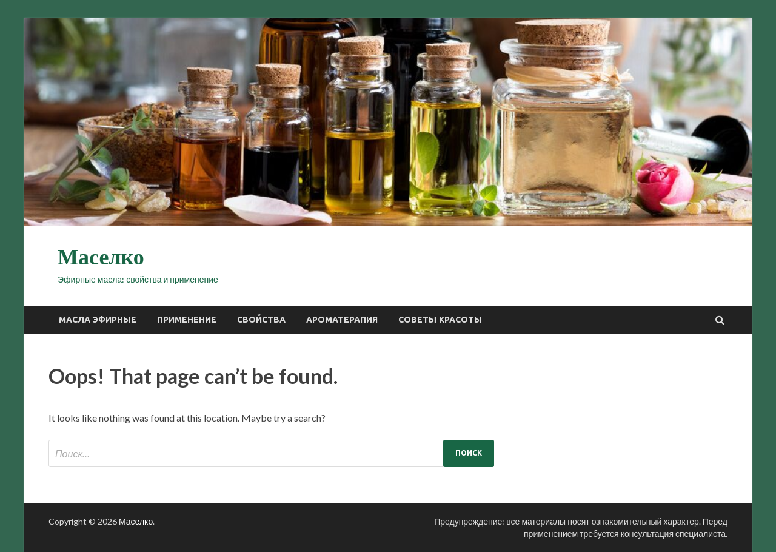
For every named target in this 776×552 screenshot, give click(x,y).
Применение (186, 320)
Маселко (101, 257)
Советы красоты (440, 320)
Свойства (261, 320)
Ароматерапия (342, 320)
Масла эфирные (97, 320)
